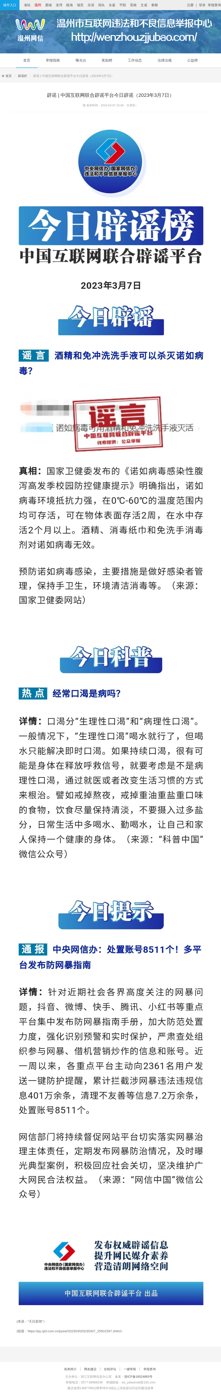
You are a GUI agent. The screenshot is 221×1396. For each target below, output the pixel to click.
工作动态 (135, 60)
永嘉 (112, 5)
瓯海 (69, 5)
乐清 (91, 5)
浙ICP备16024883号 (138, 1376)
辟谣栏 (22, 76)
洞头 (101, 5)
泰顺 (154, 5)
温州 (37, 5)
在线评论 (110, 1369)
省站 (27, 5)
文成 (144, 5)
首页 (26, 60)
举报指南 (53, 60)
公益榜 (192, 60)
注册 (190, 5)
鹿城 (48, 5)
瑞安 (80, 5)
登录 (202, 5)
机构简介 (70, 1369)
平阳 (122, 5)
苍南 (133, 5)
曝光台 (81, 60)
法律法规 (165, 60)
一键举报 (130, 1369)
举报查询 (214, 5)
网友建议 (90, 1369)
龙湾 (59, 5)
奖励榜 (107, 60)
